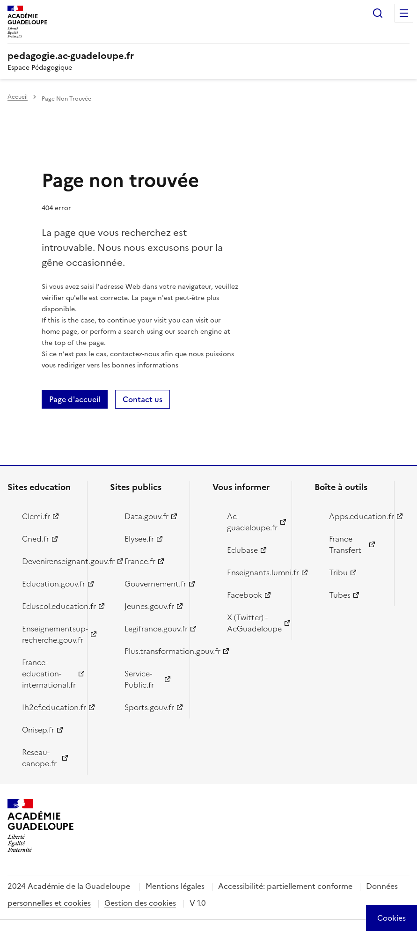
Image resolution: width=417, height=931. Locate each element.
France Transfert (345, 544)
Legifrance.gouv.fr (151, 628)
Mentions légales (175, 886)
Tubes (340, 595)
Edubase (242, 550)
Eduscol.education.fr (49, 606)
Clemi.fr (36, 516)
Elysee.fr (139, 538)
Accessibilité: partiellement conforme (285, 886)
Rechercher (377, 13)
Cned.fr (35, 538)
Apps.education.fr (356, 516)
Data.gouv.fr (146, 516)
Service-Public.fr (139, 679)
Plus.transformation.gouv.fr (151, 651)
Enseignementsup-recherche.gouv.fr (49, 634)
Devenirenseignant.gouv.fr (49, 561)
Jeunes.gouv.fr (149, 606)
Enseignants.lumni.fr (254, 572)
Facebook (244, 595)
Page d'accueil (74, 399)
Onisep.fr (38, 729)
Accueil (17, 97)
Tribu (338, 572)
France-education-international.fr (49, 673)
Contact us (142, 399)
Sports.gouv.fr (149, 707)
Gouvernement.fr (151, 583)
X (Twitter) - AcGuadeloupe (254, 623)
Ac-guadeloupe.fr (252, 522)
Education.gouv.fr (49, 583)
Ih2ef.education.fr (49, 707)
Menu (404, 13)
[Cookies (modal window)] (391, 918)
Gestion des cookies (140, 903)
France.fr (139, 561)
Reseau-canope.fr (39, 758)
